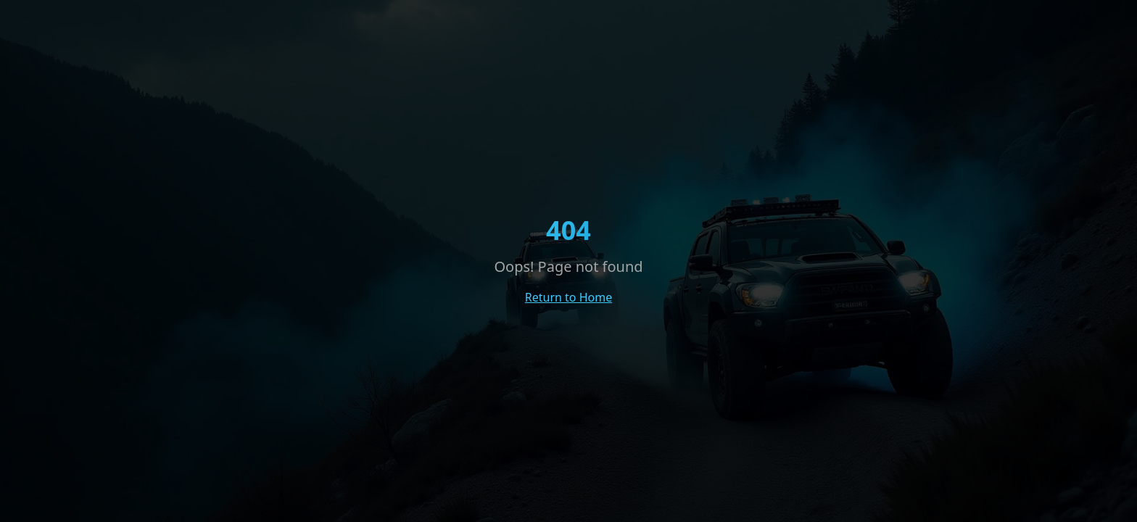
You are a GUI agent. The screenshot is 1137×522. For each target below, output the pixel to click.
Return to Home (568, 297)
